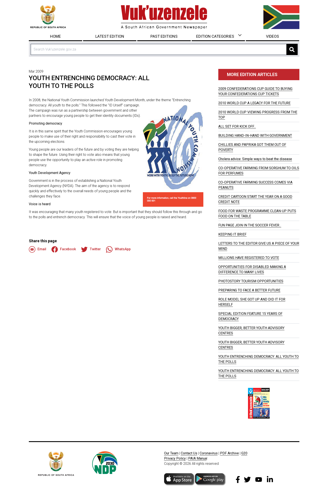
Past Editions (164, 36)
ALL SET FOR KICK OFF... (237, 126)
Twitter (91, 249)
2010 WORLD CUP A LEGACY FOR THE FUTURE (254, 103)
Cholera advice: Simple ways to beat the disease (255, 159)
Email (37, 249)
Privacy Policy (175, 458)
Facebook (63, 249)
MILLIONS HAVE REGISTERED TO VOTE (248, 258)
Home (55, 36)
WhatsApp (118, 249)
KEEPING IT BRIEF (232, 234)
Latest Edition (109, 36)
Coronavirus (209, 453)
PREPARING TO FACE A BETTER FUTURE (249, 290)
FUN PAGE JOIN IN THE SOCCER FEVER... (249, 225)
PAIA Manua (197, 458)
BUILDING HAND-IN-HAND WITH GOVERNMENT (255, 135)
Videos (272, 36)
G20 (244, 453)
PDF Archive (229, 453)
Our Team (171, 453)
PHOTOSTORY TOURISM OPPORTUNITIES (250, 281)
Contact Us (189, 453)
